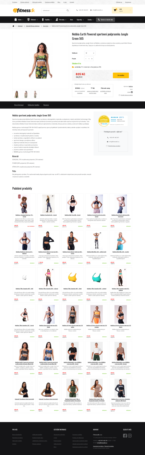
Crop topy (45, 26)
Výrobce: (126, 86)
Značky (90, 20)
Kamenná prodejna (17, 437)
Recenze (46, 105)
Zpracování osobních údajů (79, 440)
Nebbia (131, 86)
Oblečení (20, 26)
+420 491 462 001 (82, 10)
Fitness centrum (24, 2)
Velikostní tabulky (37, 434)
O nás (65, 2)
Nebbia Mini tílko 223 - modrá (120, 252)
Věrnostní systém (37, 2)
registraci (79, 93)
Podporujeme (57, 440)
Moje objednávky (17, 434)
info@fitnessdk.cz (96, 10)
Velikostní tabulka (33, 105)
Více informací (19, 105)
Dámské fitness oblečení (33, 26)
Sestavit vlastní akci (37, 437)
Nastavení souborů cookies (80, 447)
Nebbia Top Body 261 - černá (48, 215)
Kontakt (72, 2)
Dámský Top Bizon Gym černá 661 (48, 399)
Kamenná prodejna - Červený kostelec (103, 446)
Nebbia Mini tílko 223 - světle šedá (96, 252)
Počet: (74, 58)
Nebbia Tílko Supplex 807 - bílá (24, 288)
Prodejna (14, 2)
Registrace (128, 2)
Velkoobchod (57, 444)
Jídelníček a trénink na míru (39, 440)
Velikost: (75, 53)
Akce (71, 20)
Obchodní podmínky (59, 434)
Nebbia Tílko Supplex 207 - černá (24, 325)
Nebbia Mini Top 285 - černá (72, 215)
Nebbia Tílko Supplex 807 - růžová (48, 288)
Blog (59, 2)
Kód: (131, 89)
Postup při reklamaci (78, 437)
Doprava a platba (49, 2)
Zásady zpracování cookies (80, 444)
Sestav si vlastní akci (105, 20)
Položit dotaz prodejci (125, 95)
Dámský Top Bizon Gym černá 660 (24, 399)
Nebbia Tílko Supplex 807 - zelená (96, 288)
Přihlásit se (119, 2)
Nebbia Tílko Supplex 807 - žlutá (72, 288)
